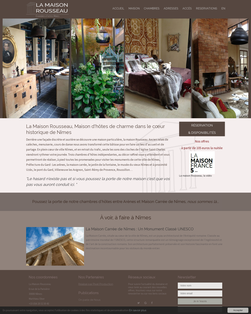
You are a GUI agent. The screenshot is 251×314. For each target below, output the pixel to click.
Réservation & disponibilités (202, 128)
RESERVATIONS (206, 8)
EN (223, 8)
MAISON (134, 8)
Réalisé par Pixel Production (95, 284)
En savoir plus (137, 310)
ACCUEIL (118, 8)
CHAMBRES (151, 8)
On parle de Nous (89, 299)
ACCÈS (187, 8)
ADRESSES (171, 8)
